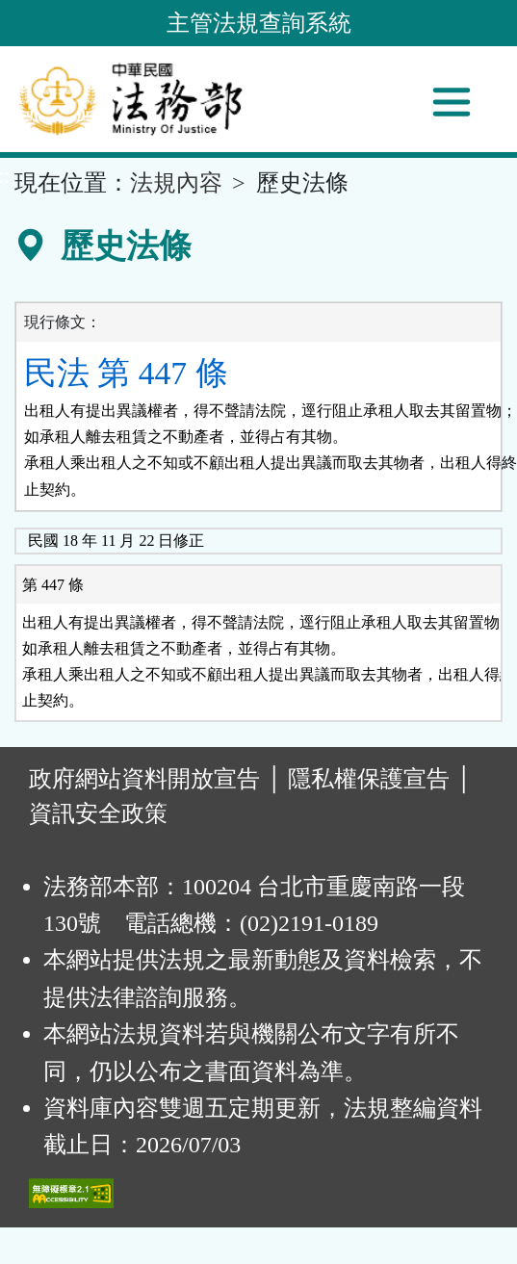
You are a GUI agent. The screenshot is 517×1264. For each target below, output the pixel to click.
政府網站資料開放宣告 (144, 778)
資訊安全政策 (98, 813)
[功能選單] (451, 102)
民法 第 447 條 (126, 373)
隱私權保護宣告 (369, 778)
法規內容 (176, 182)
